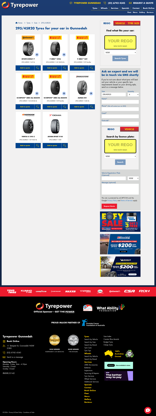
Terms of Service (126, 200)
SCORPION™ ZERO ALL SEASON (28, 98)
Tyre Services (89, 376)
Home (18, 23)
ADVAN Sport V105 (55, 137)
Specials (125, 8)
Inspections (88, 370)
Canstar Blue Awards (111, 339)
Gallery (142, 12)
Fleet (129, 12)
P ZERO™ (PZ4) (55, 59)
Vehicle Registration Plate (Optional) (111, 174)
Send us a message (15, 357)
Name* (104, 99)
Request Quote (109, 206)
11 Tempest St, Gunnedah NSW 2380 (20, 347)
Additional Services (91, 382)
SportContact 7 (28, 59)
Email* (104, 113)
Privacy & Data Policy (15, 412)
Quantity (131, 91)
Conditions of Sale (28, 412)
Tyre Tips (87, 350)
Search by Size (90, 342)
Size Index (107, 336)
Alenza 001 (82, 98)
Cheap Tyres (108, 345)
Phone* (114, 106)
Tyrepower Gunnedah (85, 3)
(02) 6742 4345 (116, 3)
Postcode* (105, 120)
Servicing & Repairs (91, 373)
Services (114, 8)
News (135, 12)
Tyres (95, 8)
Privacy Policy (112, 200)
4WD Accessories (91, 365)
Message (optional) (109, 182)
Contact (136, 8)
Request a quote (141, 3)
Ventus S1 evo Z (28, 137)
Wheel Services (90, 379)
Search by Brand (90, 345)
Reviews (150, 12)
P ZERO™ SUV (82, 59)
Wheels (104, 8)
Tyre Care (88, 348)
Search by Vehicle (91, 339)
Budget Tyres (108, 342)
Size (103, 91)
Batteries (87, 368)
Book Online (148, 8)
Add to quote (25, 68)
